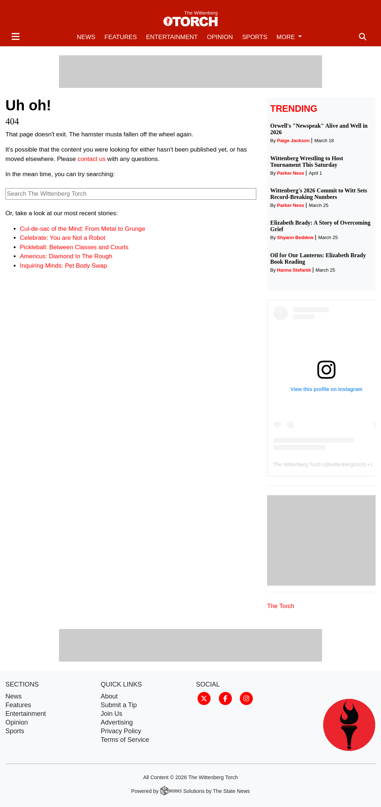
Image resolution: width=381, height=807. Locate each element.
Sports (254, 37)
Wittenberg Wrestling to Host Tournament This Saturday (306, 161)
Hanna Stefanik (294, 270)
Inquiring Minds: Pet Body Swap (63, 265)
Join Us (112, 713)
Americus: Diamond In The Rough (66, 256)
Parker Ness (290, 173)
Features (120, 37)
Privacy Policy (121, 731)
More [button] (287, 37)
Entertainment (172, 37)
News (86, 37)
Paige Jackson (293, 140)
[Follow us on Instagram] (246, 697)
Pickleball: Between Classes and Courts (74, 247)
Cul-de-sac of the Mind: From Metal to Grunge (82, 228)
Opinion (220, 37)
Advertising (117, 722)
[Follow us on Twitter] (204, 697)
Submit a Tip (119, 705)
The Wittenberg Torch (297, 464)
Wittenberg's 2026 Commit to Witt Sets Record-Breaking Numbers (318, 193)
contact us (91, 159)
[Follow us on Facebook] (225, 697)
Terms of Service (125, 739)
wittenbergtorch (347, 464)
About (109, 696)
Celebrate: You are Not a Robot (62, 237)
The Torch (280, 606)
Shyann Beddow (295, 237)
